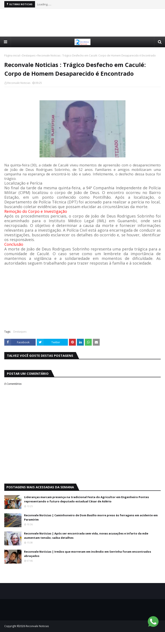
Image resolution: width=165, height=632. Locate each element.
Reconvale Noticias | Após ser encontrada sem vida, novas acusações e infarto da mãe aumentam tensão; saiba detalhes (86, 535)
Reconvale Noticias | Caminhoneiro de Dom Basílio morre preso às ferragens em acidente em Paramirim (91, 517)
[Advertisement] (82, 22)
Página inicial (12, 55)
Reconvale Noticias (18, 83)
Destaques (28, 55)
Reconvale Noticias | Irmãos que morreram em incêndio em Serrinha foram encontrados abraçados (87, 554)
